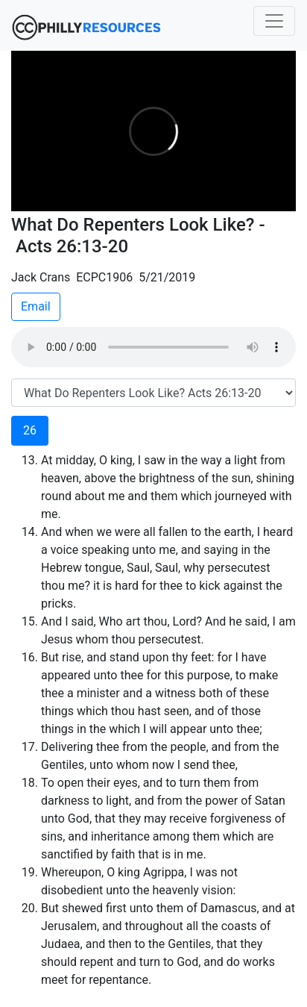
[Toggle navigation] (274, 21)
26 (30, 430)
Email (36, 306)
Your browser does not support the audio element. (153, 347)
